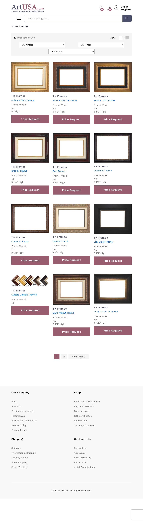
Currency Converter (84, 425)
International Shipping (23, 452)
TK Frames (18, 95)
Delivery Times (19, 457)
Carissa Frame (60, 240)
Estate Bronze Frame (106, 311)
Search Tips (80, 420)
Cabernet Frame (103, 170)
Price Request (30, 119)
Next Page (79, 356)
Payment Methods (84, 406)
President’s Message (22, 411)
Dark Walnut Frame (63, 312)
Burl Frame (59, 171)
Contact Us (80, 448)
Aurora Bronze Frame (65, 100)
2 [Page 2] (64, 356)
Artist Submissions (84, 467)
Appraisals (80, 452)
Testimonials (18, 415)
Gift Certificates (83, 415)
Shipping (16, 448)
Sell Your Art (81, 462)
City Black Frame (103, 241)
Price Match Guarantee (87, 401)
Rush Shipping (19, 462)
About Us (16, 406)
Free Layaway (82, 411)
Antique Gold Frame (22, 100)
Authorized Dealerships (24, 420)
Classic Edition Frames (24, 294)
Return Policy (18, 425)
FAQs (14, 401)
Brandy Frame (19, 170)
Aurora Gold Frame (104, 100)
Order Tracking (19, 467)
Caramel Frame (19, 241)
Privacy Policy (19, 430)
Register (126, 9)
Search (127, 18)
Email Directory (82, 457)
